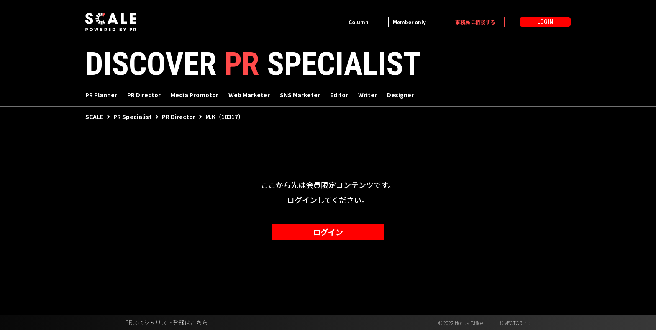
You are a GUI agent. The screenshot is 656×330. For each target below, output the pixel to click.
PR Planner (101, 95)
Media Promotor (194, 95)
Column (358, 21)
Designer (400, 95)
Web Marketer (249, 95)
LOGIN (545, 21)
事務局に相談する (475, 21)
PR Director (144, 95)
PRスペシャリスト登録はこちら (166, 323)
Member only (409, 21)
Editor (339, 95)
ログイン (328, 232)
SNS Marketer (300, 95)
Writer (367, 95)
